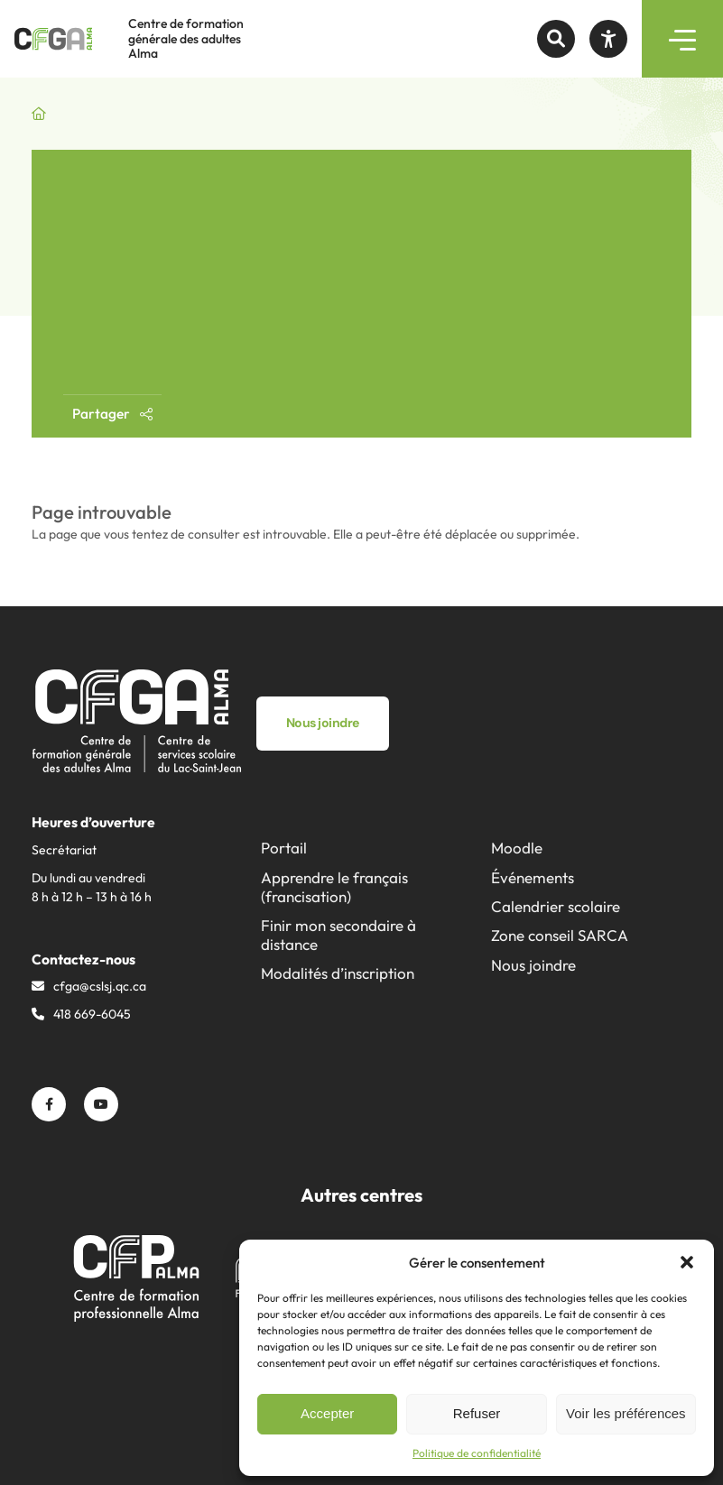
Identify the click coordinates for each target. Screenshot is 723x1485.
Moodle (516, 847)
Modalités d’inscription (337, 973)
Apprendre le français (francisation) (334, 887)
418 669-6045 (92, 1014)
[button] (687, 1262)
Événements (532, 877)
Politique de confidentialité (476, 1453)
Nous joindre (533, 964)
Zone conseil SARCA (559, 935)
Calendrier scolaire (555, 906)
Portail (284, 847)
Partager (112, 413)
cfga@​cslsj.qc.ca (99, 986)
